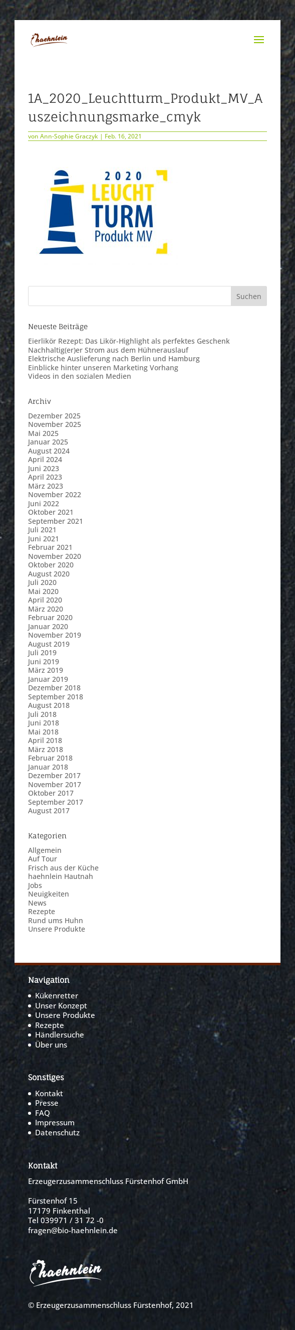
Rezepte (41, 911)
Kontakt (49, 1093)
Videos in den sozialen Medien (79, 376)
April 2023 (45, 477)
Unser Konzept (61, 1005)
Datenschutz (57, 1132)
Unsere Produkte (56, 929)
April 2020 (45, 600)
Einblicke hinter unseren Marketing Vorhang (103, 367)
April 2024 (45, 459)
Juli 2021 (42, 529)
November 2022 (54, 494)
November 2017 (54, 784)
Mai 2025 (43, 433)
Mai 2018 (43, 731)
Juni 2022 (43, 503)
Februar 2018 (50, 758)
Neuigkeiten (48, 894)
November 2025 (54, 424)
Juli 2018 (42, 714)
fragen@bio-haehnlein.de (73, 1230)
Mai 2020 (43, 591)
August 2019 (49, 644)
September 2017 (55, 802)
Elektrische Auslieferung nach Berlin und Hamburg (114, 358)
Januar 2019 (48, 679)
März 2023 (45, 486)
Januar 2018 (48, 767)
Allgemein (45, 850)
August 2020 (49, 573)
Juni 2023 (43, 468)
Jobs (35, 885)
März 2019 (45, 670)
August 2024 (49, 451)
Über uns (51, 1045)
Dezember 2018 (54, 687)
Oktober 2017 (51, 793)
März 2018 (45, 749)
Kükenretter (56, 995)
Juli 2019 (42, 652)
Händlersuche (59, 1034)
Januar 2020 (48, 626)
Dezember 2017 (54, 775)
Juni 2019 (43, 661)
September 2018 (55, 696)
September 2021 (55, 521)
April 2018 (45, 740)
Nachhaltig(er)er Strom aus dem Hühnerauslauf (108, 350)
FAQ (42, 1113)
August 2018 (49, 705)
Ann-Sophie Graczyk (69, 136)
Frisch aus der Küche (63, 867)
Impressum (55, 1122)
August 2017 (49, 810)
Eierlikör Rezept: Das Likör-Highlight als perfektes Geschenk (129, 341)
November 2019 (54, 635)
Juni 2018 (43, 722)
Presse (47, 1103)
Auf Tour (42, 858)
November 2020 (54, 556)
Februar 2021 (50, 547)
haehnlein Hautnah (60, 876)
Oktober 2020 (51, 564)
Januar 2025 (48, 442)
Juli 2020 (42, 582)
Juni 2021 (43, 538)
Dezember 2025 (54, 415)
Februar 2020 (50, 617)
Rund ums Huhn (55, 920)
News (37, 903)
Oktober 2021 (51, 512)
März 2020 (45, 609)
